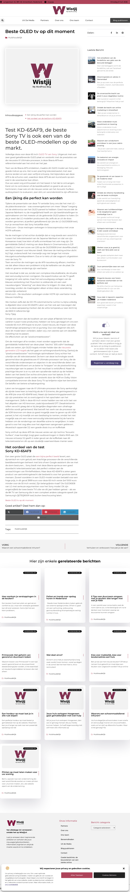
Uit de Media (66, 844)
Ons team (74, 20)
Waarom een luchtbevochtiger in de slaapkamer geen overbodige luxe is (109, 211)
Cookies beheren (109, 875)
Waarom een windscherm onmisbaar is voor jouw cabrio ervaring (109, 143)
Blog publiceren (67, 848)
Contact (89, 20)
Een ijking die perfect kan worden (41, 115)
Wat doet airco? (54, 655)
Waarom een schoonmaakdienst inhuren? (108, 714)
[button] (123, 868)
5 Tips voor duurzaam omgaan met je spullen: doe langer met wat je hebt (107, 598)
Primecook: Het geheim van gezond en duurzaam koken (16, 656)
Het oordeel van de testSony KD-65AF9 (44, 118)
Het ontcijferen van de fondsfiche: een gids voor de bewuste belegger (109, 60)
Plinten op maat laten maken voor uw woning (19, 773)
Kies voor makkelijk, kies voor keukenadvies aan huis (106, 656)
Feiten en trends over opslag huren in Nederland (61, 597)
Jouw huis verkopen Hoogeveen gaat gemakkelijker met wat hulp (63, 714)
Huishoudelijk (15, 37)
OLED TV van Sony (48, 154)
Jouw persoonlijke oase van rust (110, 266)
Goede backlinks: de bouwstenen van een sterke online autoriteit (69, 861)
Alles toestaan (77, 875)
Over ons (59, 20)
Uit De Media (28, 20)
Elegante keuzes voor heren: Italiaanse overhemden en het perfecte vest (109, 280)
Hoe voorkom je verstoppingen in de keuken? (19, 597)
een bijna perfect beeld (47, 456)
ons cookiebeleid (11, 885)
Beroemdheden (67, 839)
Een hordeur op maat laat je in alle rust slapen (17, 714)
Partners (45, 20)
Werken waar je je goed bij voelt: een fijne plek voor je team (108, 249)
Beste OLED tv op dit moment (19, 500)
